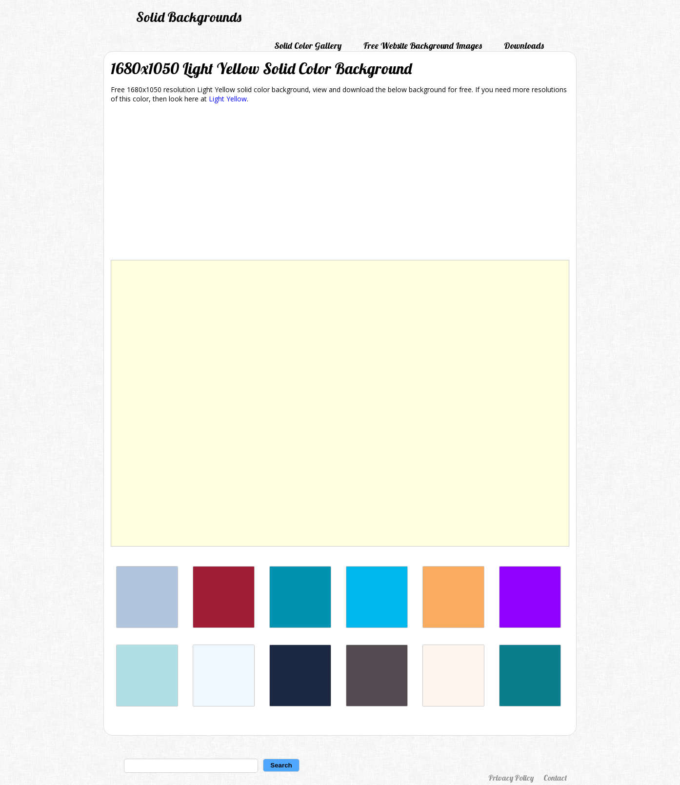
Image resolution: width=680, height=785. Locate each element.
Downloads (524, 45)
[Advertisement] (340, 183)
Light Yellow (228, 98)
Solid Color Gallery (307, 45)
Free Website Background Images (422, 45)
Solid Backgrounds (188, 16)
